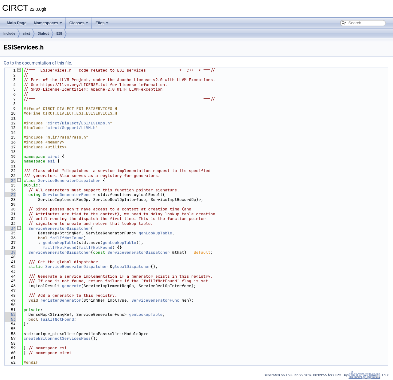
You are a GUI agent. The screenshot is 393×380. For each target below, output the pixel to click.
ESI (59, 33)
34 (10, 228)
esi (51, 161)
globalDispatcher (131, 266)
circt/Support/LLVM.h (71, 127)
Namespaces (48, 23)
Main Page (16, 23)
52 (10, 314)
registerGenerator (61, 300)
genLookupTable (155, 233)
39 (10, 252)
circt (26, 33)
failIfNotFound (67, 238)
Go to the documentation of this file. (38, 63)
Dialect (43, 33)
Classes (78, 23)
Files (101, 23)
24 (10, 180)
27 (10, 194)
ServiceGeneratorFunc (67, 194)
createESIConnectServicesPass (57, 338)
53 (10, 319)
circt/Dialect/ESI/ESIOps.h (79, 123)
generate (71, 285)
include (9, 33)
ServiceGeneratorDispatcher (69, 180)
